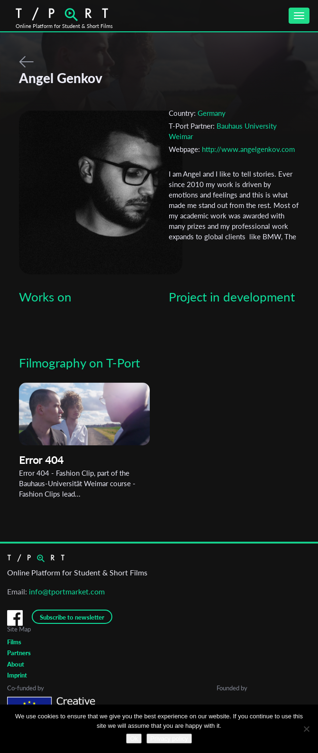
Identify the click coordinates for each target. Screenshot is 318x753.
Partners (19, 653)
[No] (306, 729)
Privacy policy (169, 738)
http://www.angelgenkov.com (248, 149)
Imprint (17, 675)
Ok (134, 738)
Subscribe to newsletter (72, 617)
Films (14, 642)
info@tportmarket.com (67, 591)
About (15, 664)
